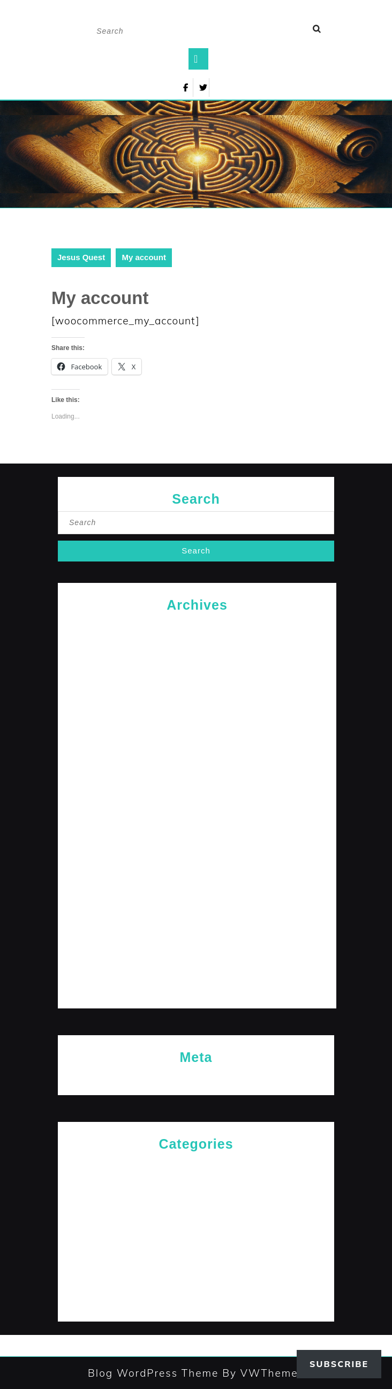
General (196, 1183)
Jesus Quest (81, 257)
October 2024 (197, 782)
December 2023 (197, 956)
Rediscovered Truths (196, 1252)
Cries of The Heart (196, 1165)
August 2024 (196, 817)
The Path (196, 1304)
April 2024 (197, 887)
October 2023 (197, 991)
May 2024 (197, 870)
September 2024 (197, 800)
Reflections (196, 1269)
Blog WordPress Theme (153, 1373)
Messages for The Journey (196, 1235)
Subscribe (339, 1363)
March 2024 (197, 904)
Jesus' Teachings (196, 1217)
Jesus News (196, 1200)
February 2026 (197, 643)
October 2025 (197, 678)
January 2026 (197, 661)
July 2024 (197, 835)
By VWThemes (261, 1373)
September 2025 (197, 696)
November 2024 (197, 765)
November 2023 (197, 974)
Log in (195, 1078)
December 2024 (197, 747)
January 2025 (197, 730)
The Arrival (196, 1287)
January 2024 (197, 939)
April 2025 (197, 713)
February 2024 (197, 921)
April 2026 (197, 626)
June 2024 (197, 852)
